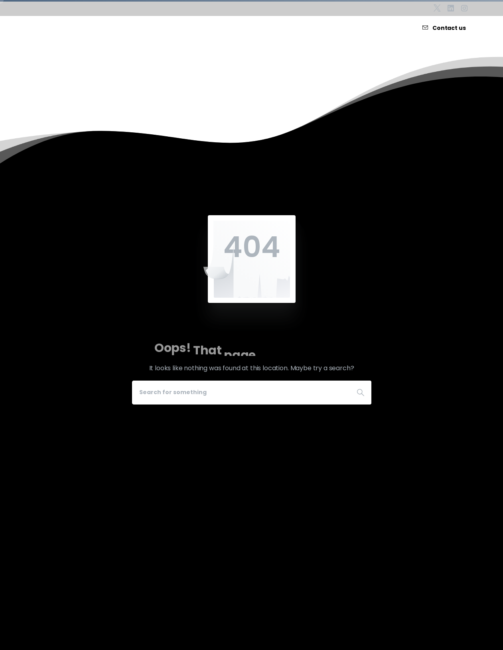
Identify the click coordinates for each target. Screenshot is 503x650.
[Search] (241, 393)
